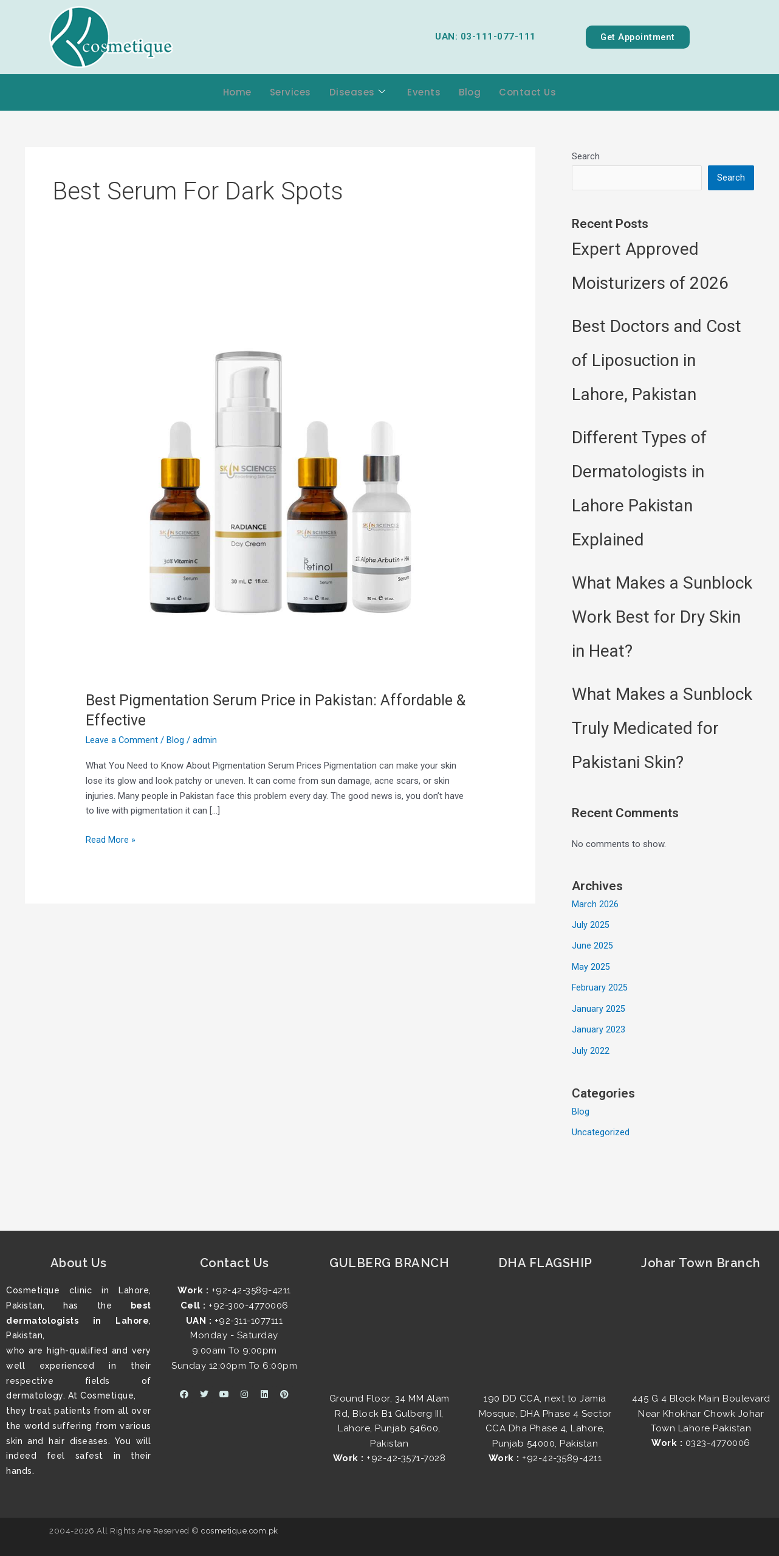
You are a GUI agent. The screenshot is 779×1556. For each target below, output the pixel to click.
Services (290, 92)
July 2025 (590, 925)
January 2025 (598, 1007)
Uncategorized (601, 1129)
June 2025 (592, 946)
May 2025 (591, 966)
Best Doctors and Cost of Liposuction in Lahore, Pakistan (656, 361)
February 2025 (600, 987)
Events (424, 92)
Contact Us (527, 92)
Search (586, 156)
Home (237, 92)
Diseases (357, 92)
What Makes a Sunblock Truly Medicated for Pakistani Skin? (662, 729)
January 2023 (598, 1028)
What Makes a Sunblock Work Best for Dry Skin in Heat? (662, 618)
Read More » (111, 838)
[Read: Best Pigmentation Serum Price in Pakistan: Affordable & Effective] (280, 480)
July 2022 (590, 1048)
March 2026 (595, 905)
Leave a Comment (122, 740)
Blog (470, 92)
